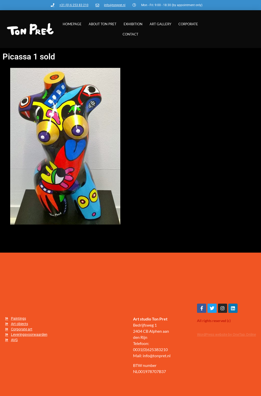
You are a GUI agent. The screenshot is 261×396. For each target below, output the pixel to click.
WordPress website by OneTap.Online (226, 334)
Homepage (72, 24)
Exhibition (133, 24)
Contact (130, 34)
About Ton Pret (102, 24)
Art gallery (160, 24)
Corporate (188, 24)
